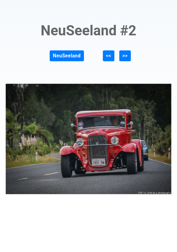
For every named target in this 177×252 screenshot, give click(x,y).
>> (125, 55)
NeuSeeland (66, 55)
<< (108, 55)
